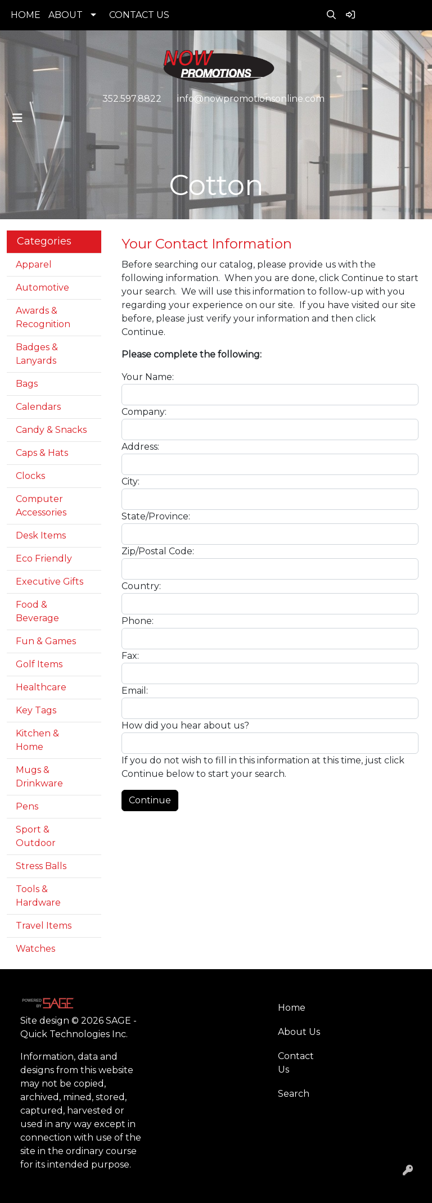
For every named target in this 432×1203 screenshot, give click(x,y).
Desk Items (41, 535)
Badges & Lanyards (37, 354)
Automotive (42, 287)
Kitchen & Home (37, 740)
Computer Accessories (41, 506)
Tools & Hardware (38, 896)
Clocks (30, 476)
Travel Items (43, 925)
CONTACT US (139, 15)
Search (293, 1093)
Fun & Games (46, 641)
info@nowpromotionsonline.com (251, 98)
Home (291, 1007)
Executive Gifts (49, 581)
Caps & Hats (42, 452)
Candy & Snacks (51, 429)
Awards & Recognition (43, 317)
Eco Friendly (44, 558)
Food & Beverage (37, 611)
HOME (25, 15)
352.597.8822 (131, 98)
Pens (27, 806)
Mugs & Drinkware (39, 777)
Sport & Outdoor (36, 836)
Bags (27, 383)
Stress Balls (41, 866)
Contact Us (296, 1063)
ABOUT (65, 15)
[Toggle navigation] (17, 118)
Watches (35, 948)
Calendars (38, 406)
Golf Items (39, 664)
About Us (299, 1031)
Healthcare (41, 687)
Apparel (34, 264)
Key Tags (36, 710)
